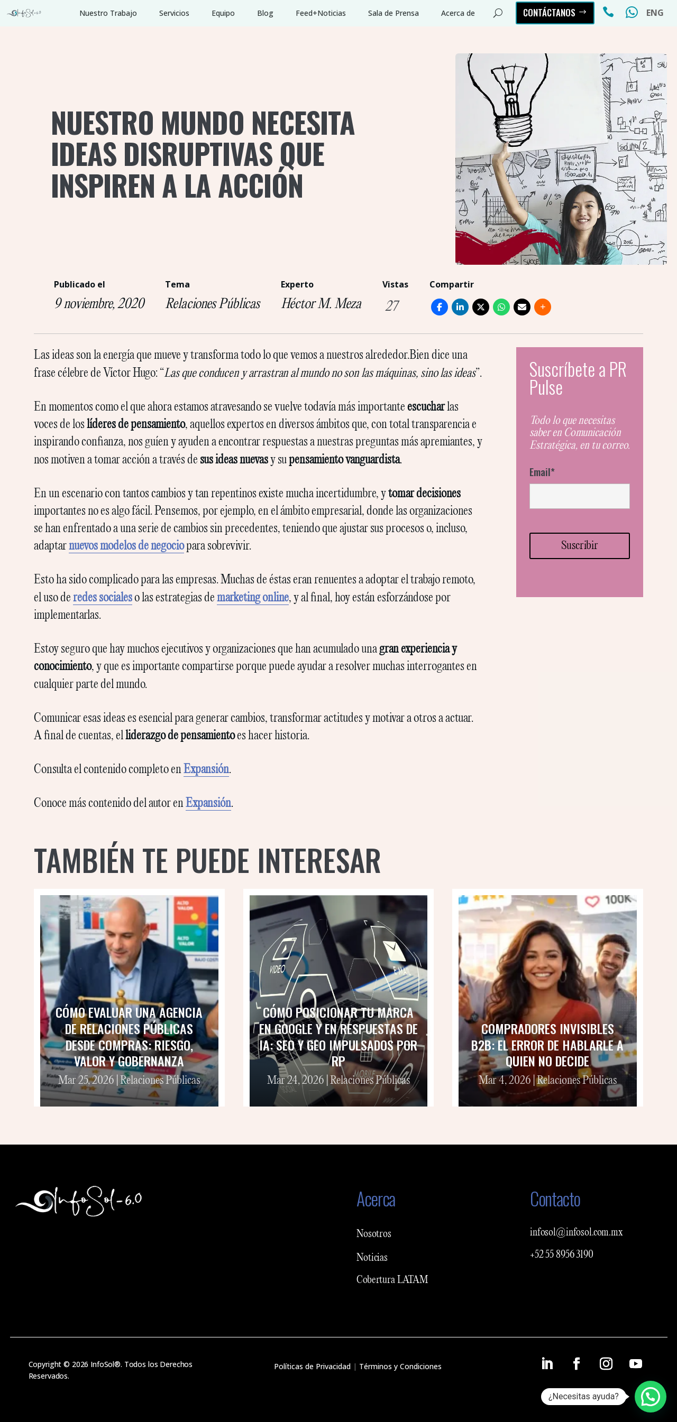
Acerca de (458, 13)
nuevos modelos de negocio (126, 546)
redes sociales (102, 598)
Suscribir (579, 546)
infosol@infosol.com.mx (576, 1233)
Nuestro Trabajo (108, 13)
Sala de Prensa (393, 13)
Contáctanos (549, 12)
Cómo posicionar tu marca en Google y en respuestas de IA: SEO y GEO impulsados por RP (338, 1036)
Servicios (174, 13)
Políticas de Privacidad (312, 1366)
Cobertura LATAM (392, 1280)
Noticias (372, 1258)
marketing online (253, 598)
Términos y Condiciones (400, 1366)
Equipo (223, 13)
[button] (650, 1396)
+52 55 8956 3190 (561, 1255)
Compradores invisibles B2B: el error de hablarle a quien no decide (547, 1045)
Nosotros (373, 1234)
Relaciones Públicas (212, 304)
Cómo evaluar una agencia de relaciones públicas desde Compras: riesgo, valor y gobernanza (129, 1036)
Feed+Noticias (321, 13)
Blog (265, 13)
